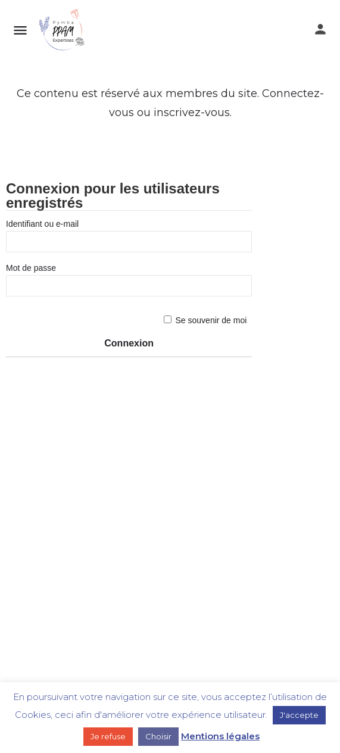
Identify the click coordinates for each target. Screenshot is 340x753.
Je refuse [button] (108, 736)
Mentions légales (220, 736)
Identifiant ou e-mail (42, 224)
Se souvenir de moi (211, 320)
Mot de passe (31, 268)
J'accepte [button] (299, 715)
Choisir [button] (158, 736)
